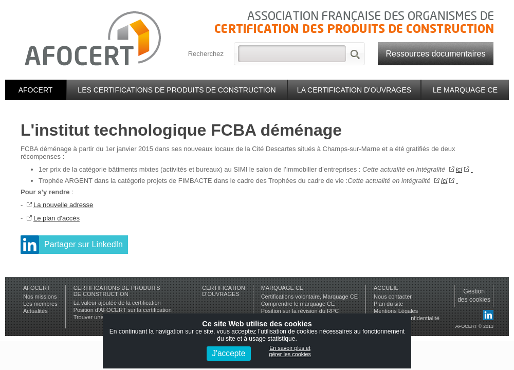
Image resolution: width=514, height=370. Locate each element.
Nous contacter (393, 296)
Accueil (386, 288)
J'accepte (228, 353)
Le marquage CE (465, 90)
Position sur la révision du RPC (300, 311)
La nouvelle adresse (63, 205)
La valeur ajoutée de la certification (117, 303)
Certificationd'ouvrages (223, 291)
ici (459, 169)
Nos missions (40, 296)
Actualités (35, 311)
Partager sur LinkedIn (83, 244)
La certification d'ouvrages (354, 90)
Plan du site (388, 304)
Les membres (40, 304)
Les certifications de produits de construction (177, 90)
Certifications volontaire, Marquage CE (309, 296)
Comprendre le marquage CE (298, 304)
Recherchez (206, 54)
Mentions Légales (396, 311)
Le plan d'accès (56, 218)
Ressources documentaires (436, 53)
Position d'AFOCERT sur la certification (123, 310)
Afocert (36, 90)
